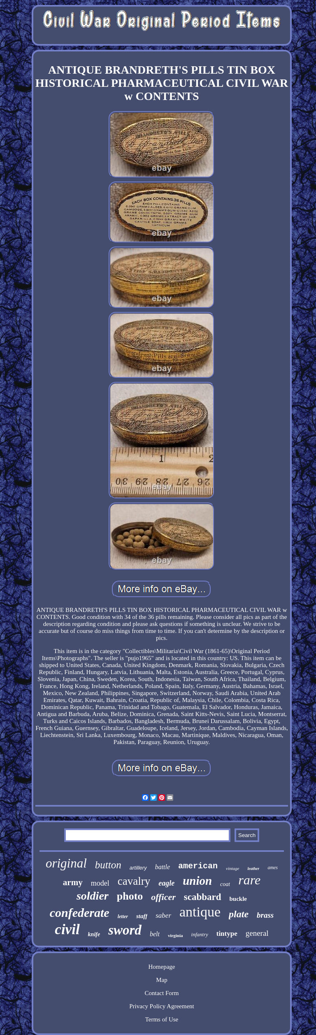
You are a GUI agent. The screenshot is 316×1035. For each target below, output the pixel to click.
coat (225, 884)
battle (162, 866)
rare (249, 879)
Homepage (161, 966)
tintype (226, 933)
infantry (199, 934)
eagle (166, 883)
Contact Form (162, 993)
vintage (232, 868)
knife (94, 934)
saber (163, 915)
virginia (175, 935)
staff (141, 916)
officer (163, 897)
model (100, 883)
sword (125, 930)
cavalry (134, 881)
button (108, 864)
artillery (138, 868)
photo (130, 896)
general (257, 933)
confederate (79, 912)
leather (253, 868)
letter (123, 916)
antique (200, 911)
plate (239, 914)
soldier (93, 895)
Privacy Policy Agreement (161, 1006)
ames (272, 867)
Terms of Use (162, 1019)
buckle (238, 898)
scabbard (202, 897)
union (197, 880)
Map (161, 980)
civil (67, 929)
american (198, 866)
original (66, 863)
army (73, 882)
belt (155, 933)
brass (265, 915)
